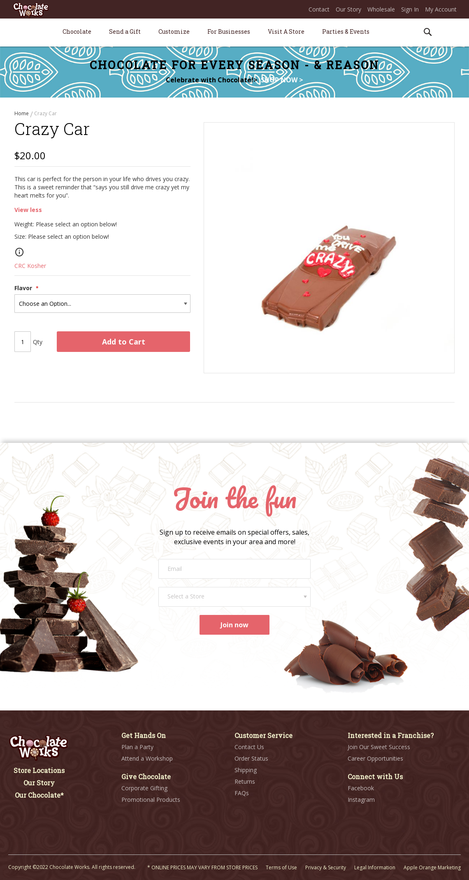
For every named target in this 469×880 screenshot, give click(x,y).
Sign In (410, 9)
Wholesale (381, 9)
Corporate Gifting (144, 788)
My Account (441, 9)
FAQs (241, 793)
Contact (319, 9)
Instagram (361, 799)
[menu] (234, 33)
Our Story (348, 9)
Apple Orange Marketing (432, 867)
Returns (244, 781)
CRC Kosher (30, 269)
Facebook (361, 788)
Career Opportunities (375, 758)
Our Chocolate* (39, 795)
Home (22, 113)
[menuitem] (77, 31)
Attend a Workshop (147, 758)
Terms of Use (281, 867)
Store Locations (39, 770)
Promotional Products (150, 799)
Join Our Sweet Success (379, 747)
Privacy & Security (325, 867)
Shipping (245, 770)
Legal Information (374, 867)
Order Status (251, 758)
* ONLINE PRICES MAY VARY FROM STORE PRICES (202, 867)
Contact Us (249, 747)
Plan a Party (137, 747)
